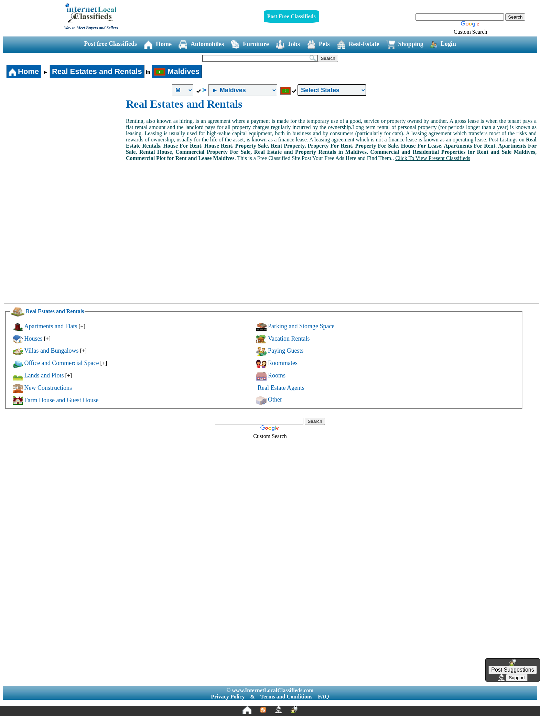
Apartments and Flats (50, 326)
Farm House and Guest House (61, 400)
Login (443, 44)
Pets (318, 44)
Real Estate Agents (281, 387)
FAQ (323, 696)
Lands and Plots (44, 375)
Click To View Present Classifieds (432, 158)
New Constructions (48, 387)
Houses (33, 338)
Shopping (404, 44)
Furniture (250, 44)
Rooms (276, 375)
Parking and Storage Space (301, 326)
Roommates (283, 363)
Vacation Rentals (289, 338)
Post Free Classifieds (291, 16)
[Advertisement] (64, 149)
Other (275, 399)
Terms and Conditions (286, 696)
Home (158, 44)
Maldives (176, 71)
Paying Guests (286, 350)
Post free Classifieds (110, 43)
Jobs (288, 44)
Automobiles (201, 44)
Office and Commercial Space (61, 363)
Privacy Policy (228, 696)
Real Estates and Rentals (97, 71)
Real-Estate (358, 44)
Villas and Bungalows (51, 350)
